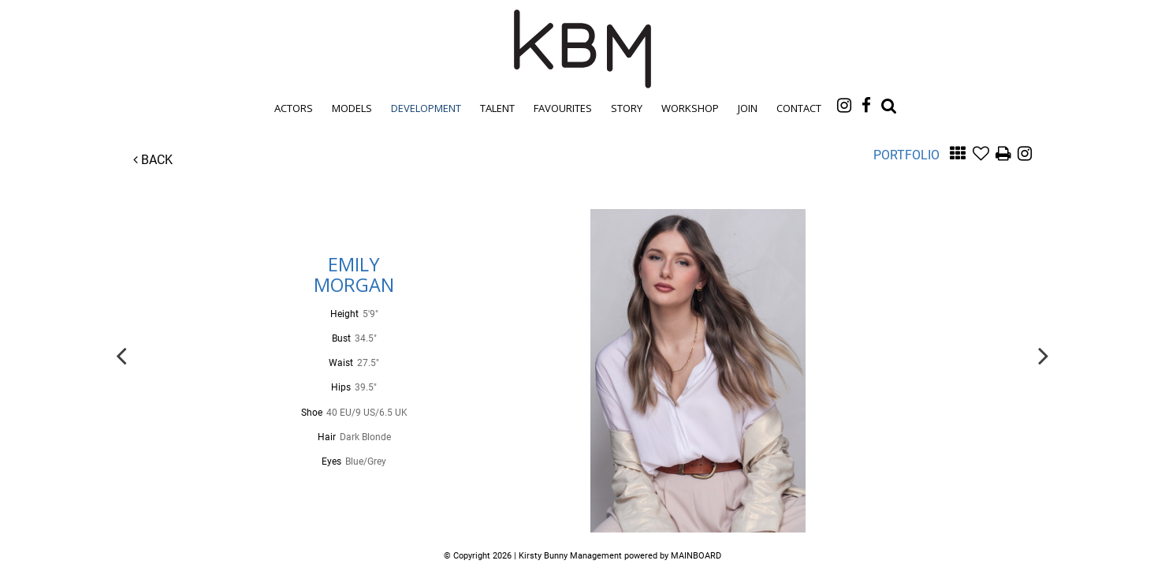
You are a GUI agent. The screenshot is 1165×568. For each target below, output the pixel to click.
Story (626, 108)
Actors (293, 108)
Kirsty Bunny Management (582, 48)
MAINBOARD (696, 556)
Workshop (690, 108)
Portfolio (906, 155)
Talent (497, 108)
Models (352, 108)
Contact (798, 108)
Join (747, 108)
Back (153, 159)
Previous (121, 354)
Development (426, 108)
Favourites (563, 108)
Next (1043, 354)
